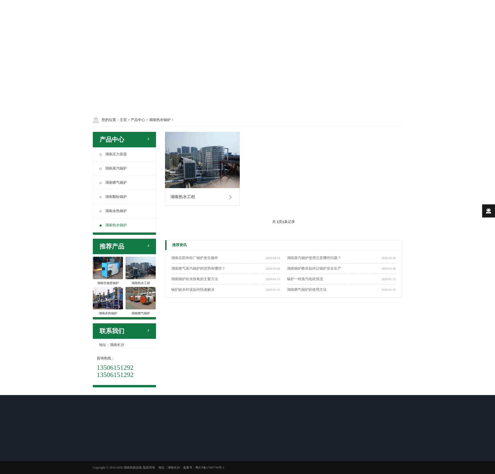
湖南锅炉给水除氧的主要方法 (194, 279)
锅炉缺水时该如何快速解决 (192, 290)
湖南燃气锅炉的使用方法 (307, 290)
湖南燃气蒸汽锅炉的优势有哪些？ (198, 268)
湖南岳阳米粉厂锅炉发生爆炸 (194, 258)
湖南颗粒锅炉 (113, 197)
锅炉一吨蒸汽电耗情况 (305, 279)
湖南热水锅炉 (113, 225)
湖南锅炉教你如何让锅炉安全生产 (314, 268)
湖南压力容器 (113, 154)
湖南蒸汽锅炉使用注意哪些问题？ (314, 258)
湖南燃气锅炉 (113, 182)
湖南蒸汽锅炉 (113, 168)
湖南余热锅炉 (113, 211)
